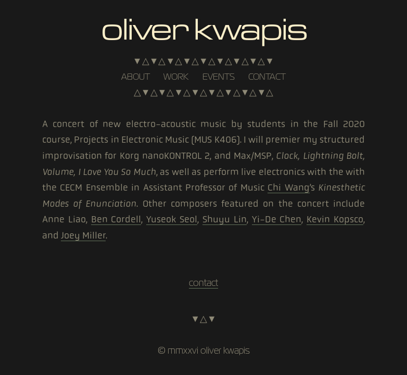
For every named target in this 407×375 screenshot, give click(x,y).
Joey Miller (83, 235)
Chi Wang (288, 187)
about (135, 76)
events (218, 76)
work (175, 76)
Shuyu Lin (224, 219)
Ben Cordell (116, 219)
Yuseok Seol (171, 219)
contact (267, 76)
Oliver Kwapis (203, 28)
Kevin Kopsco (335, 219)
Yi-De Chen (277, 219)
